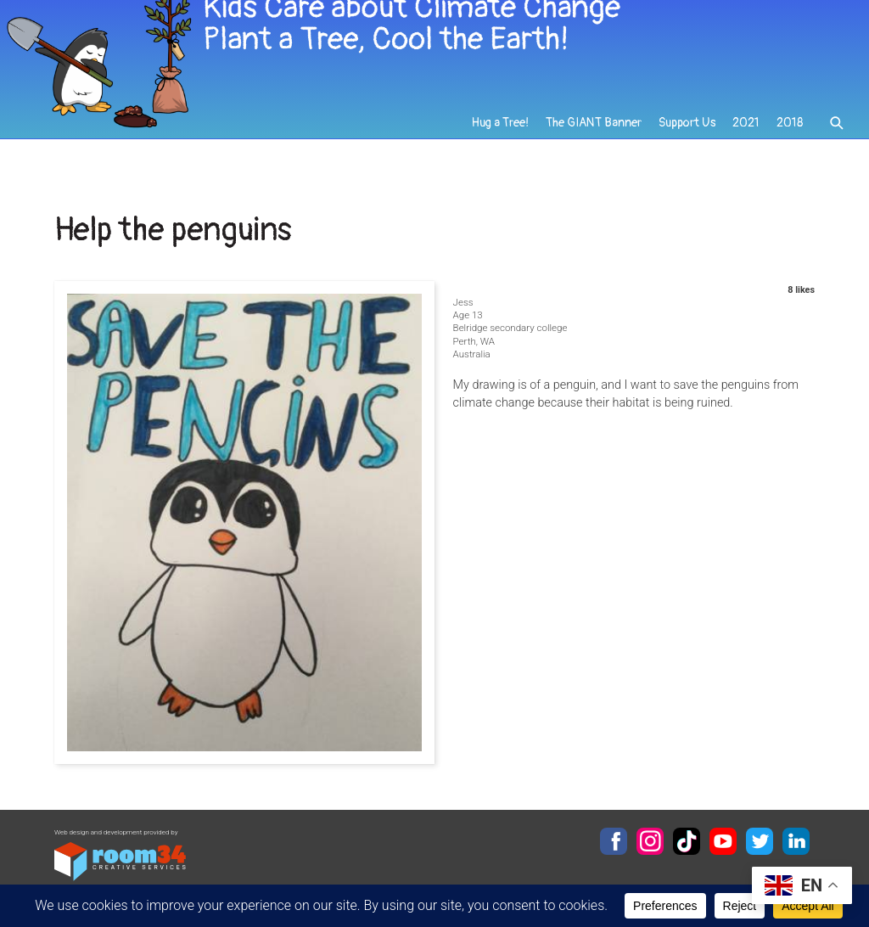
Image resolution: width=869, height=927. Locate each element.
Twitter (759, 841)
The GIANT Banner (594, 137)
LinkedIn (796, 841)
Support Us (687, 137)
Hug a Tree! (502, 137)
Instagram (650, 841)
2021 (746, 137)
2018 (789, 137)
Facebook (613, 841)
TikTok (686, 841)
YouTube (723, 841)
